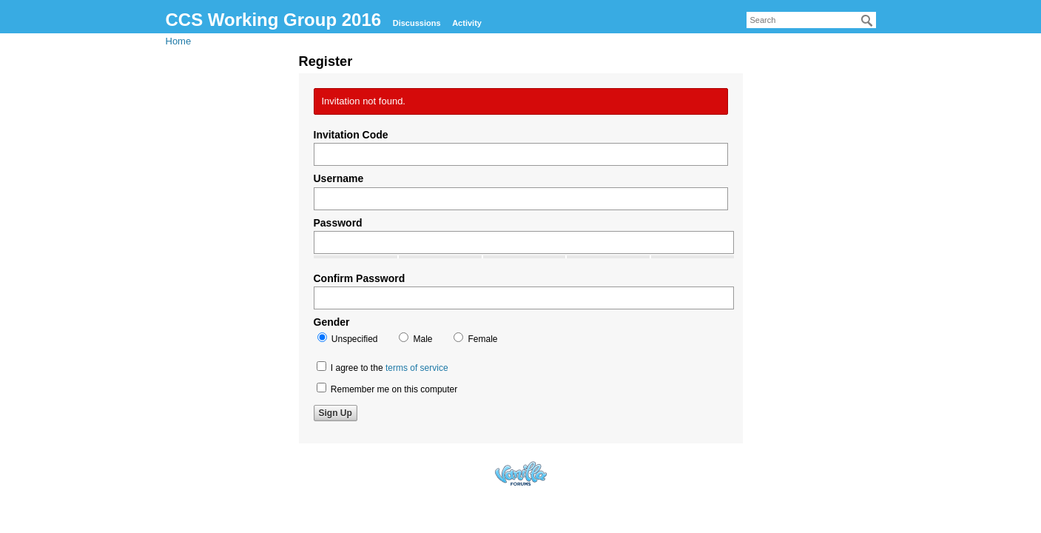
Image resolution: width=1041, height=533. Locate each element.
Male (415, 338)
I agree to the (382, 367)
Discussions (417, 23)
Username (339, 178)
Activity (467, 23)
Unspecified (347, 338)
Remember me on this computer (387, 389)
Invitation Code (351, 135)
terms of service (416, 368)
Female (475, 338)
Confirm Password (359, 278)
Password (338, 223)
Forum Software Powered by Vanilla (521, 473)
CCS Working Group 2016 (274, 20)
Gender (332, 322)
